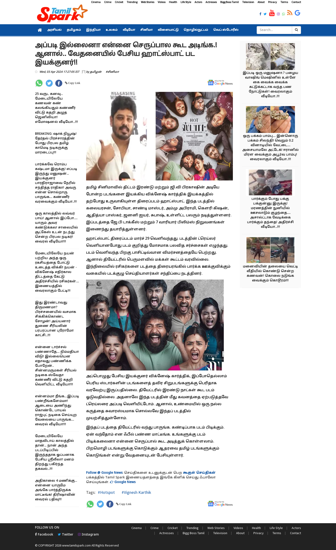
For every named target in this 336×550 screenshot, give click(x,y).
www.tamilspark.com (76, 545)
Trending (132, 2)
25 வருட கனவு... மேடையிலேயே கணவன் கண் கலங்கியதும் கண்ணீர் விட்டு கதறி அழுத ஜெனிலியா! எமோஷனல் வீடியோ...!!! (56, 108)
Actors (198, 2)
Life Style (186, 2)
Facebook (44, 535)
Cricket (119, 2)
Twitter (65, 535)
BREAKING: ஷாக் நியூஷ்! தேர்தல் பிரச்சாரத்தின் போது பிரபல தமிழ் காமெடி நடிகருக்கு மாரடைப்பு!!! (56, 143)
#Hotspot (106, 492)
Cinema (96, 2)
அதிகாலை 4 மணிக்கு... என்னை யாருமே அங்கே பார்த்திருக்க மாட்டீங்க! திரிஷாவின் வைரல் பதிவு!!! (56, 490)
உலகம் (112, 30)
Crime (107, 2)
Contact (296, 2)
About (261, 2)
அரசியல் (54, 30)
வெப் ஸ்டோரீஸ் (225, 30)
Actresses (211, 2)
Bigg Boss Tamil (229, 2)
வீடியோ (129, 30)
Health (173, 2)
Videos (161, 2)
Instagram (88, 535)
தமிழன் (96, 72)
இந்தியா (93, 30)
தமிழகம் (74, 30)
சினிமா (146, 30)
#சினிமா (112, 72)
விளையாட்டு (168, 30)
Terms (284, 2)
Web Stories (147, 2)
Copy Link (73, 83)
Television (248, 2)
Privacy (272, 2)
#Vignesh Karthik (136, 492)
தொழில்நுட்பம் (196, 30)
